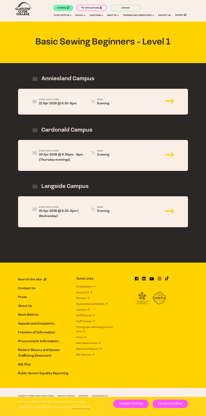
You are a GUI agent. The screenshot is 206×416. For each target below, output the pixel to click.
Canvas (125, 8)
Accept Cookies (131, 403)
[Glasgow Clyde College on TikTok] (167, 279)
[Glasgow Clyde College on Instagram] (159, 280)
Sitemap (83, 396)
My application (91, 8)
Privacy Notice (81, 407)
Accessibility (100, 396)
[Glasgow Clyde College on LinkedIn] (144, 280)
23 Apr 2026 (103, 155)
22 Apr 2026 (103, 211)
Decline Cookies (170, 403)
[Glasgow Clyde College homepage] (23, 8)
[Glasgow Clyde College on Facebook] (136, 280)
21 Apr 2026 (103, 102)
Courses (63, 8)
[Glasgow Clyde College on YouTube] (152, 280)
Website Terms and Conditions (36, 396)
